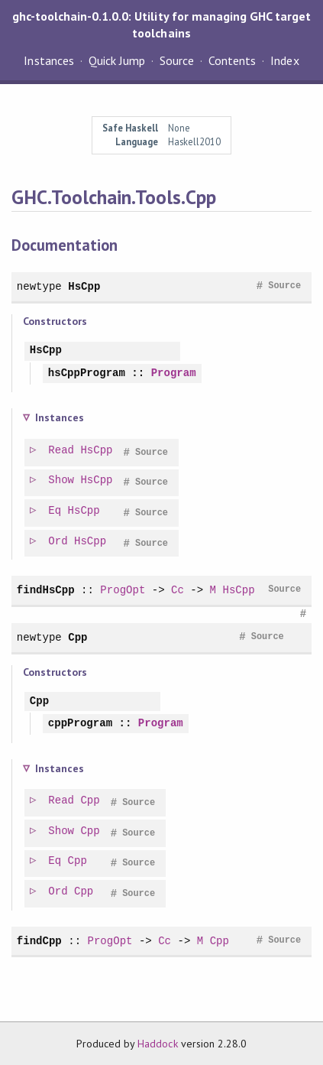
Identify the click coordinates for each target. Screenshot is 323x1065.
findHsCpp (46, 590)
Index (284, 60)
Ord (58, 541)
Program (173, 373)
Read (62, 450)
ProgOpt (122, 590)
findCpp (39, 940)
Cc (177, 590)
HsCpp (84, 286)
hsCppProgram (86, 373)
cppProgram (80, 723)
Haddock (157, 1043)
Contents (232, 60)
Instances (48, 60)
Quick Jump (117, 60)
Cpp (77, 637)
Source (177, 60)
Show (62, 480)
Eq (55, 511)
